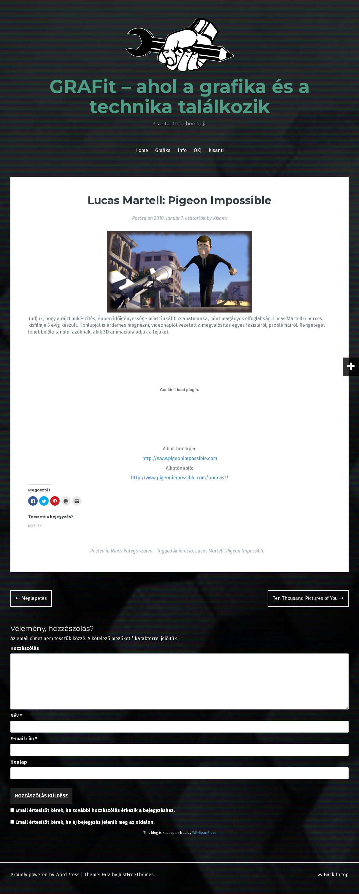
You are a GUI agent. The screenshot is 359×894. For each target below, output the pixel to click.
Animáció (183, 551)
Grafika (163, 150)
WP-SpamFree (203, 833)
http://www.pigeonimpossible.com (179, 458)
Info (182, 150)
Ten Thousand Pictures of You (308, 598)
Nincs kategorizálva (132, 551)
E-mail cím (23, 738)
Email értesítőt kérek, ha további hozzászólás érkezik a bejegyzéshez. (95, 810)
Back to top (333, 874)
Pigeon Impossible (245, 551)
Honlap (18, 762)
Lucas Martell (209, 551)
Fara (106, 874)
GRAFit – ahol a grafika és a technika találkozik (180, 96)
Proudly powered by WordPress (45, 874)
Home (141, 150)
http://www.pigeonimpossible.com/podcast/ (179, 477)
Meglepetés (31, 598)
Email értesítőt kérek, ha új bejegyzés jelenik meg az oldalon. (85, 822)
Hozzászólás (24, 648)
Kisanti (216, 150)
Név (16, 715)
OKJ (197, 150)
